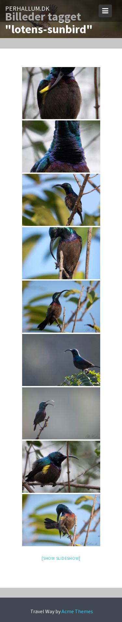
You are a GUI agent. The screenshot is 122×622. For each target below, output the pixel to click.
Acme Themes (77, 611)
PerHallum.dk (27, 8)
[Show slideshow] (61, 558)
